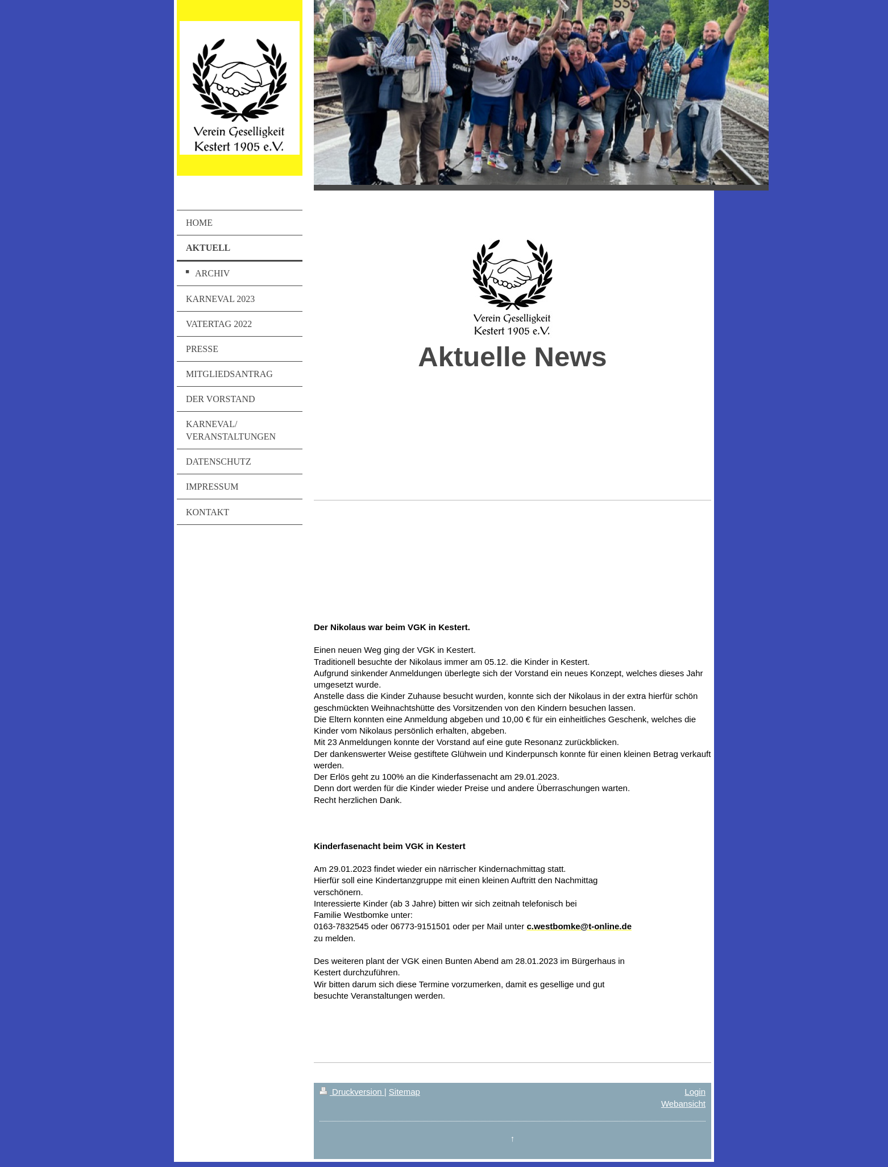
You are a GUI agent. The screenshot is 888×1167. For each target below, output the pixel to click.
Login (695, 1091)
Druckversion (351, 1091)
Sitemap (404, 1091)
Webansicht (683, 1103)
